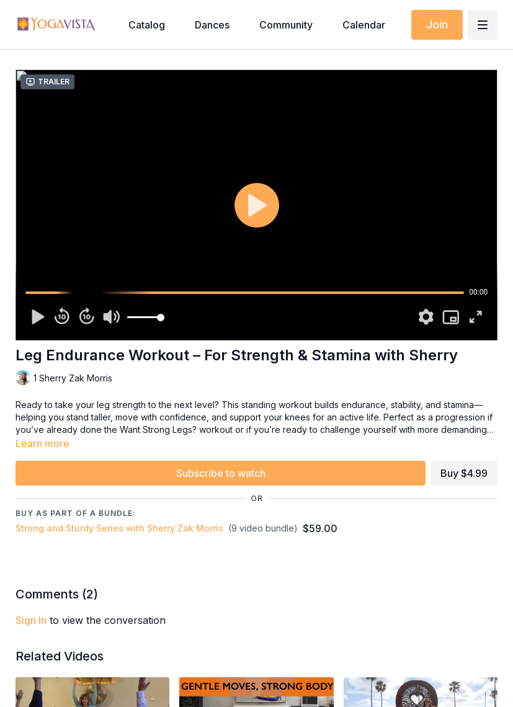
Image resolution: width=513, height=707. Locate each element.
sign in (31, 620)
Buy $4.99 (464, 473)
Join (437, 24)
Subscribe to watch (220, 473)
